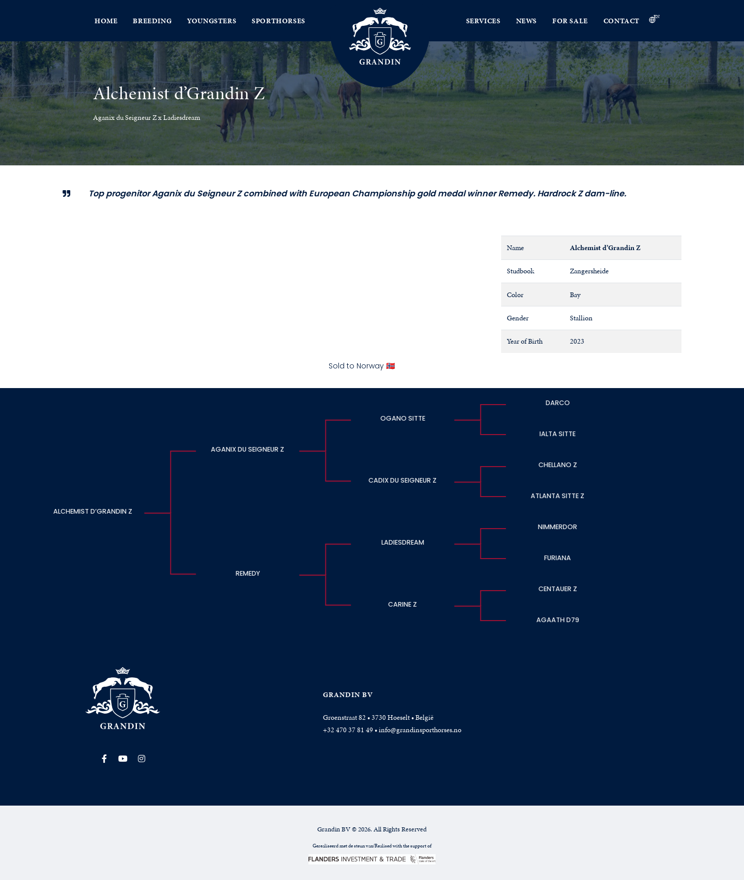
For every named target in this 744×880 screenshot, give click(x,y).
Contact (621, 21)
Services (483, 21)
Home (106, 21)
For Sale (570, 21)
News (526, 21)
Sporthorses (278, 21)
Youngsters (211, 21)
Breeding (152, 21)
